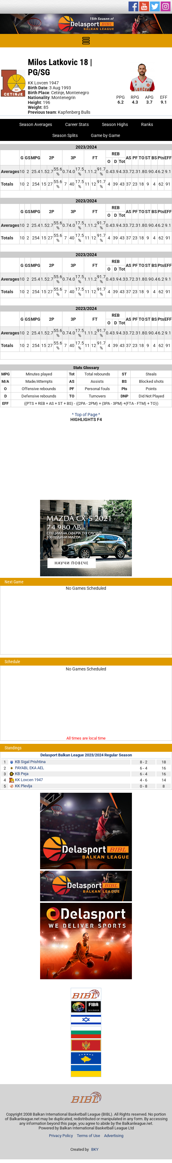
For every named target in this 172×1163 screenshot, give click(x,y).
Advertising (113, 1135)
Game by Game (105, 135)
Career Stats (77, 124)
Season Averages (35, 124)
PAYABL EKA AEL (29, 768)
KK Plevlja (23, 786)
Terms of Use (88, 1135)
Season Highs (115, 124)
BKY (95, 1149)
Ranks (147, 124)
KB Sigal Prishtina (30, 761)
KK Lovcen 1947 (29, 779)
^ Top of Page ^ (86, 414)
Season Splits (65, 135)
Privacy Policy (61, 1135)
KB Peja (21, 773)
